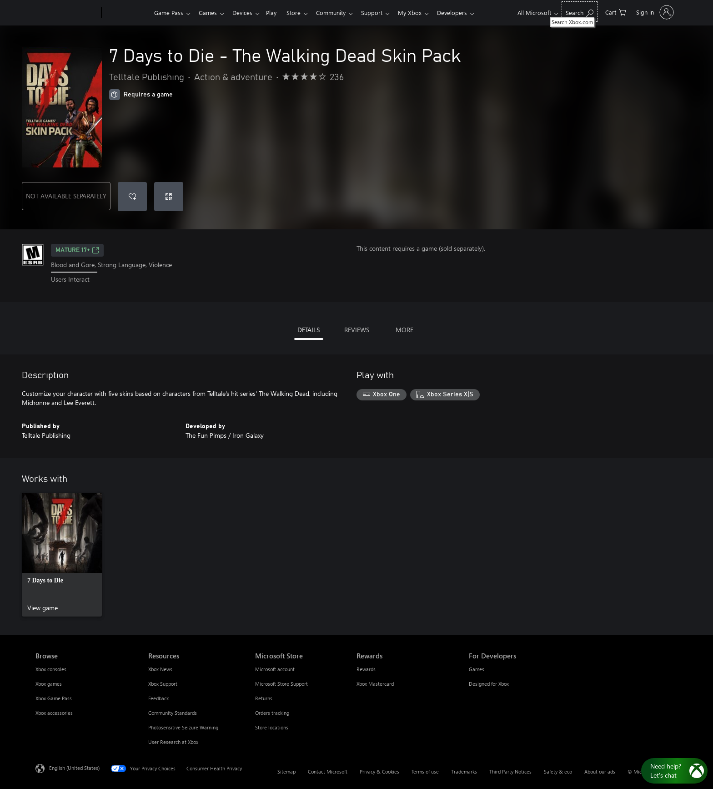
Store (301, 12)
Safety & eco (558, 771)
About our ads (599, 771)
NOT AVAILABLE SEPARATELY (66, 196)
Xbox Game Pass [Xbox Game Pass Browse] (53, 698)
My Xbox (422, 12)
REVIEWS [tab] (356, 329)
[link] (62, 555)
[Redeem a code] (168, 196)
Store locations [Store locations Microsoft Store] (271, 727)
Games (210, 12)
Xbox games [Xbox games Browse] (48, 684)
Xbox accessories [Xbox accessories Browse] (54, 713)
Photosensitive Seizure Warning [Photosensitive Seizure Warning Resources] (183, 727)
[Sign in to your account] (654, 12)
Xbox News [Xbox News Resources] (160, 669)
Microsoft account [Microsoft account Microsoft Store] (275, 669)
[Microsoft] (66, 12)
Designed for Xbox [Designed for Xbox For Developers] (489, 684)
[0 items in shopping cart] (615, 11)
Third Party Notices (510, 771)
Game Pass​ (168, 12)
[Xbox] (126, 12)
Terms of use (425, 771)
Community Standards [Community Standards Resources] (172, 713)
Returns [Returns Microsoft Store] (263, 698)
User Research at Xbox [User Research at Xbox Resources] (173, 742)
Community (340, 12)
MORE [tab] (404, 329)
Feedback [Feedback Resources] (158, 698)
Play (276, 12)
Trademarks (464, 771)
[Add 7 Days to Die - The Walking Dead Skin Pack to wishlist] (132, 196)
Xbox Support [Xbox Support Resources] (162, 684)
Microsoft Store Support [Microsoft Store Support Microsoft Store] (281, 684)
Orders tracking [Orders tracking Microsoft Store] (272, 713)
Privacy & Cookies (379, 771)
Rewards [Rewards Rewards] (366, 669)
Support (382, 12)
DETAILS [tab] (308, 329)
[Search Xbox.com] (580, 11)
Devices (246, 12)
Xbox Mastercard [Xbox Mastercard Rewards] (375, 684)
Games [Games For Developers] (476, 669)
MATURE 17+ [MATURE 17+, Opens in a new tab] (77, 250)
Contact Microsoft (327, 771)
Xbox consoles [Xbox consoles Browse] (50, 669)
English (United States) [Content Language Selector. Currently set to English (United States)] (74, 767)
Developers (467, 12)
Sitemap (286, 771)
